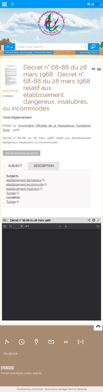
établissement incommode (25, 184)
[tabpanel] (46, 189)
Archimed (37, 389)
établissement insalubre (22, 189)
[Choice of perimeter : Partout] (9, 46)
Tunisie (11, 193)
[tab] (7, 342)
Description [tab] (44, 166)
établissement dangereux (24, 180)
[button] (89, 4)
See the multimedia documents (21, 153)
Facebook (11, 353)
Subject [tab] (15, 166)
